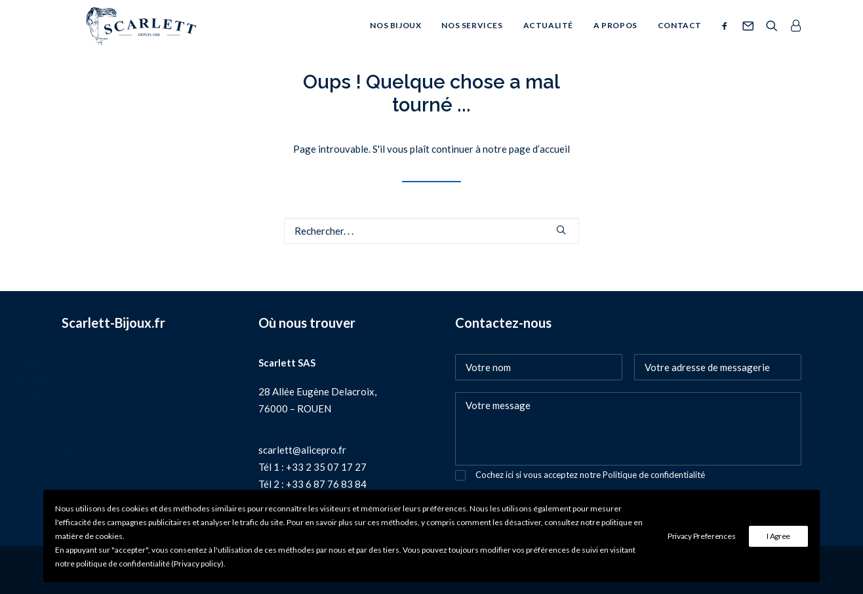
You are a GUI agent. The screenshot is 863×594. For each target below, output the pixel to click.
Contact (680, 38)
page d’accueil (539, 149)
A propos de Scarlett (121, 431)
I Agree (778, 536)
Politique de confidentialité (654, 474)
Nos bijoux (395, 38)
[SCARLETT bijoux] (137, 38)
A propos (615, 38)
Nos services (471, 38)
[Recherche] (772, 38)
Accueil (92, 362)
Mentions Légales (116, 448)
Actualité (548, 38)
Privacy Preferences (701, 536)
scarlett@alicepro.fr (302, 450)
